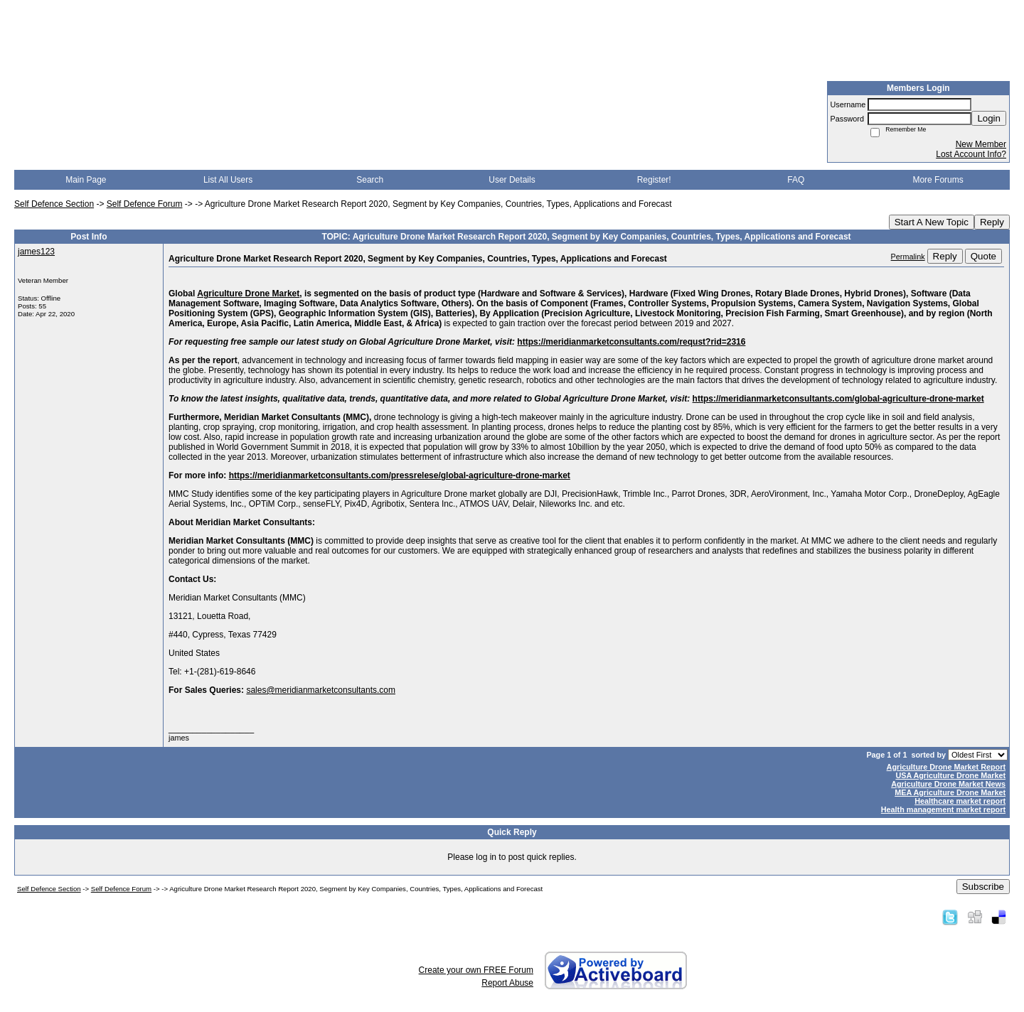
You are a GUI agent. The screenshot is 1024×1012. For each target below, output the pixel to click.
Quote (983, 256)
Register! (654, 180)
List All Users (227, 180)
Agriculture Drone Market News (948, 784)
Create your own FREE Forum (476, 970)
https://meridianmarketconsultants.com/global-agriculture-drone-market (838, 399)
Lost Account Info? (971, 154)
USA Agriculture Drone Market (950, 775)
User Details (512, 180)
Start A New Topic (932, 222)
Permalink (908, 256)
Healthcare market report (960, 801)
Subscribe (983, 886)
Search (369, 180)
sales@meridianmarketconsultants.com (320, 690)
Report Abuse (507, 983)
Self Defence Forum (145, 204)
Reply (992, 222)
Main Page (85, 180)
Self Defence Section (54, 204)
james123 (36, 252)
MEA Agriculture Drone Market (950, 792)
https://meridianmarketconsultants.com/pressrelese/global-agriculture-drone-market (399, 475)
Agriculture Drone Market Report (946, 767)
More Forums (937, 180)
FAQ (795, 180)
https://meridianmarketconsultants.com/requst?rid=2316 (631, 342)
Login (989, 118)
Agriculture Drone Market (248, 293)
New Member (981, 144)
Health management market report (943, 809)
